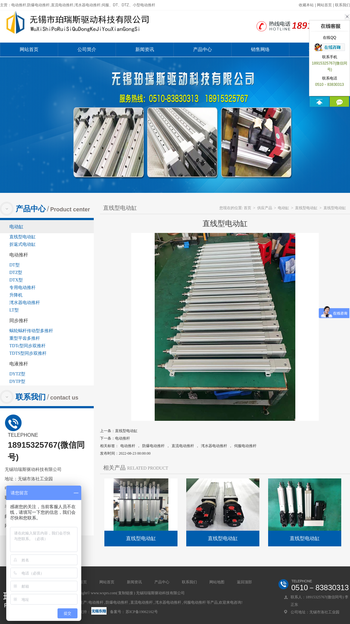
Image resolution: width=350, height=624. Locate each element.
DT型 (14, 265)
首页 (247, 208)
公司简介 (87, 49)
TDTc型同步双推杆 (27, 345)
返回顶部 (244, 582)
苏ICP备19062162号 (142, 612)
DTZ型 (15, 272)
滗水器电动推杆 (24, 302)
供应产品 (264, 208)
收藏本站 (306, 5)
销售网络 (260, 49)
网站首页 (324, 5)
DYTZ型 (17, 374)
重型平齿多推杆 (24, 338)
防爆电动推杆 (153, 446)
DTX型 (16, 280)
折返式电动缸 (22, 244)
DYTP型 (17, 381)
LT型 (14, 310)
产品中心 (202, 49)
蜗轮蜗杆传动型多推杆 (31, 330)
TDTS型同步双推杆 (28, 353)
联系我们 (342, 5)
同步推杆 (18, 320)
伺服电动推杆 (245, 446)
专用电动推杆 (22, 287)
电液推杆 (18, 363)
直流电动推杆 (183, 446)
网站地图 (216, 582)
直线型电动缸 (22, 237)
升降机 (15, 295)
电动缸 (16, 226)
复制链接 (125, 593)
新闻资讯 (144, 49)
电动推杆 (18, 254)
